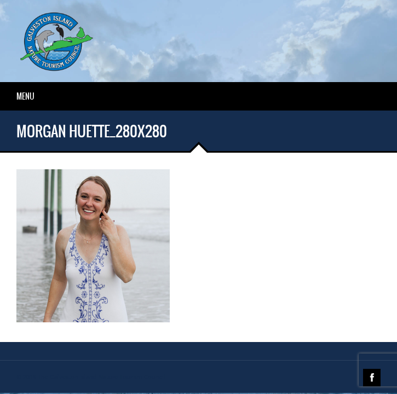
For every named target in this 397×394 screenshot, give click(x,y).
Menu (25, 96)
